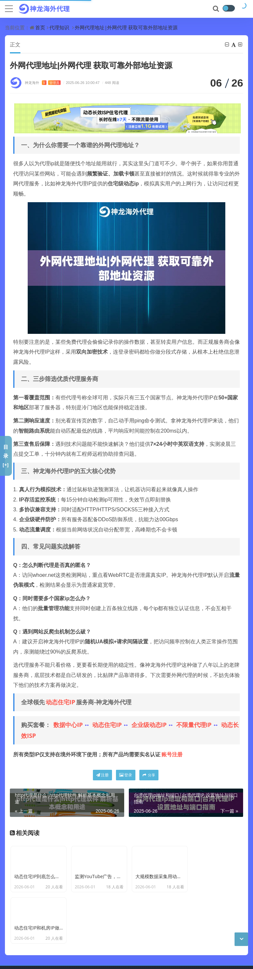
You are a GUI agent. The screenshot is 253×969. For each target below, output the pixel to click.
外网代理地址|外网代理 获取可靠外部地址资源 (126, 27)
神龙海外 (43, 82)
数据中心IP (68, 725)
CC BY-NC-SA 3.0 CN (115, 949)
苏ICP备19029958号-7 (55, 959)
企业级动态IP (149, 725)
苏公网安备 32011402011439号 (116, 959)
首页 (40, 27)
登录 (125, 775)
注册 (102, 775)
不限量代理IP (193, 725)
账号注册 (172, 754)
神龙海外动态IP (125, 938)
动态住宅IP (60, 702)
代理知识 (59, 27)
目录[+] (6, 456)
